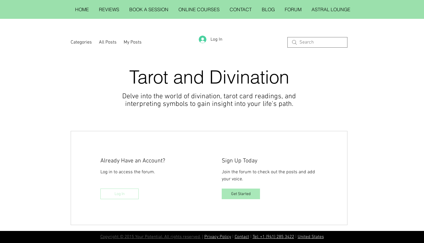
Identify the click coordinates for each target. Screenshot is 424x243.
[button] (148, 9)
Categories (81, 42)
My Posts (133, 42)
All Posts (108, 42)
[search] (317, 42)
